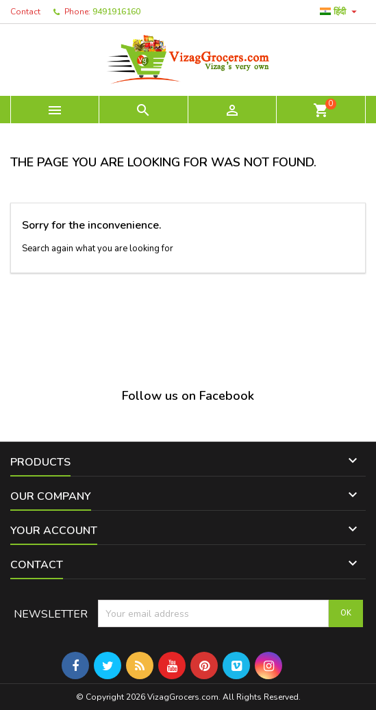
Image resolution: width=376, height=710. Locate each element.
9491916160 (116, 11)
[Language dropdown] (340, 11)
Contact (25, 11)
